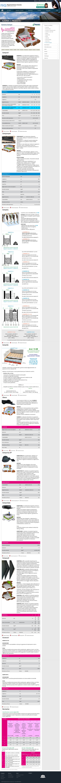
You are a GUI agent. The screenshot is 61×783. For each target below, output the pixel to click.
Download (48, 10)
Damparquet (7, 49)
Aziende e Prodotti (19, 10)
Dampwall (30, 49)
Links (57, 10)
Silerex (18, 49)
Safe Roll (47, 38)
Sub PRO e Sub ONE (49, 31)
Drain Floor (47, 41)
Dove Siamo (3, 777)
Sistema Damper (48, 42)
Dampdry (11, 49)
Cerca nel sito (10, 777)
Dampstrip (21, 49)
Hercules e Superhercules (50, 30)
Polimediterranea (47, 47)
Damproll (3, 49)
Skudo (46, 36)
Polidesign (46, 56)
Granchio (47, 27)
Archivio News (10, 776)
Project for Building (14, 769)
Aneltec (45, 51)
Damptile (15, 49)
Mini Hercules (48, 28)
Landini (45, 53)
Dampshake (26, 49)
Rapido (46, 33)
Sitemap (2, 778)
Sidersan (46, 58)
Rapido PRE (47, 34)
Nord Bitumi (46, 44)
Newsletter (30, 10)
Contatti (39, 10)
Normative (38, 49)
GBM (45, 49)
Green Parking (48, 39)
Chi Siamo (9, 10)
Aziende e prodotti (19, 774)
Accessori (34, 49)
